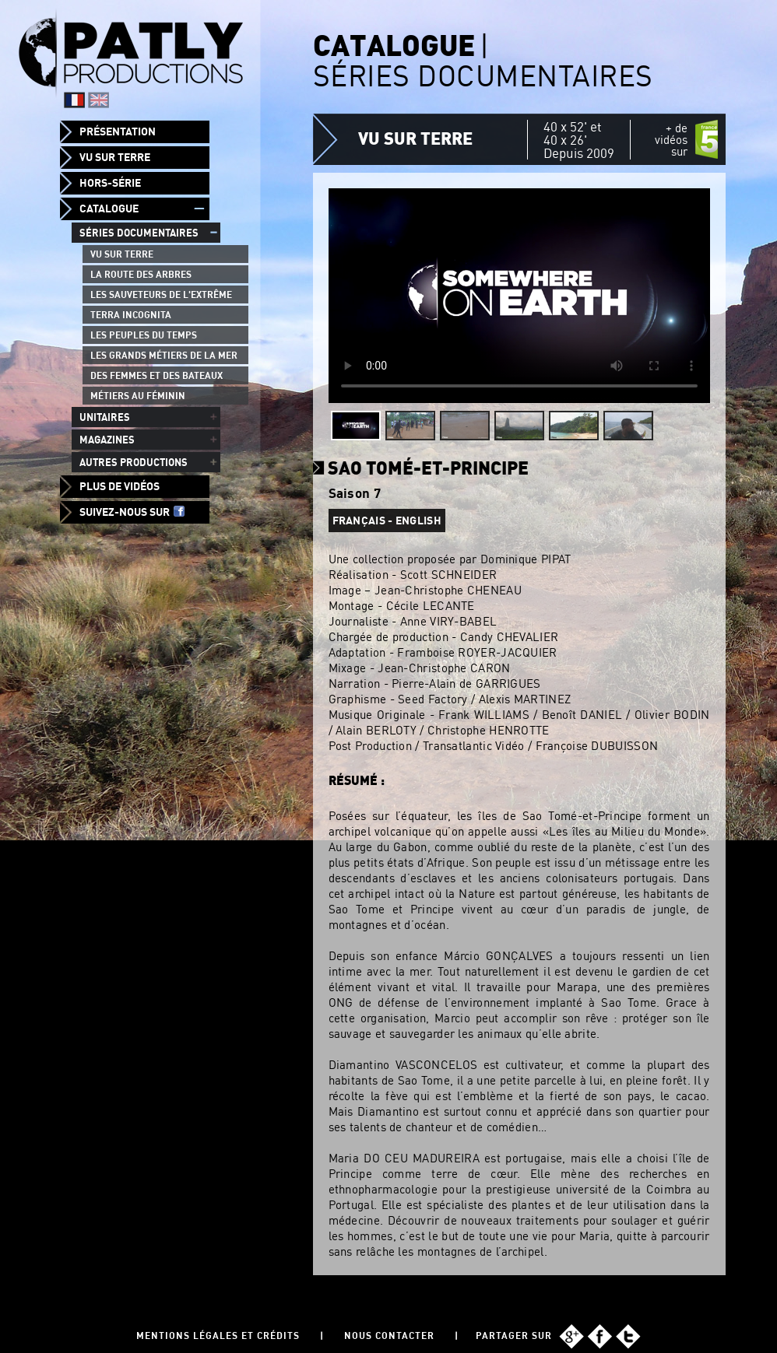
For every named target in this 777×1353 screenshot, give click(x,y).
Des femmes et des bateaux (156, 375)
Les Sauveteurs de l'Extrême (161, 294)
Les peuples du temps (143, 335)
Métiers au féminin (137, 395)
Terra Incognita (130, 315)
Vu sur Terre (114, 157)
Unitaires (104, 417)
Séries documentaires (139, 232)
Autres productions (133, 462)
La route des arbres (141, 274)
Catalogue (109, 209)
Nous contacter (389, 1335)
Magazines (107, 439)
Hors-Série (110, 183)
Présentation (117, 131)
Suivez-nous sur (132, 512)
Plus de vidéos (119, 486)
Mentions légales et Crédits (218, 1335)
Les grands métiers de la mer (163, 355)
